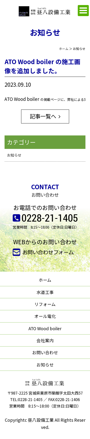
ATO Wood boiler (45, 328)
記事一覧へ (43, 116)
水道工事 (45, 292)
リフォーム (45, 304)
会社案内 (45, 340)
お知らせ (14, 155)
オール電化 (45, 316)
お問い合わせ (45, 352)
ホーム (63, 48)
